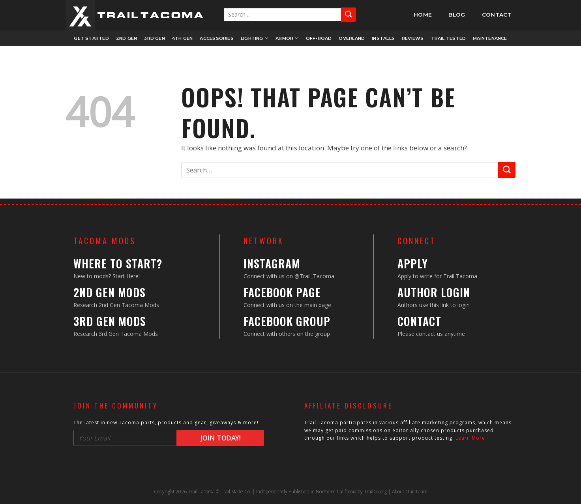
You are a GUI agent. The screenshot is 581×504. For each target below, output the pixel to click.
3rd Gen (154, 38)
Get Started (91, 38)
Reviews (413, 38)
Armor (287, 38)
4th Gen (182, 38)
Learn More (470, 438)
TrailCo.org (375, 491)
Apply (412, 263)
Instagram (272, 263)
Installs (383, 38)
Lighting (254, 38)
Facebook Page (282, 292)
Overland (352, 38)
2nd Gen (126, 38)
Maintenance (490, 38)
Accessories (216, 38)
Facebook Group (287, 321)
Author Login (433, 292)
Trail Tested (448, 38)
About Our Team (409, 491)
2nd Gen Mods (109, 292)
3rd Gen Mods (109, 321)
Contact (419, 321)
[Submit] (348, 14)
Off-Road (319, 38)
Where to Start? (117, 263)
